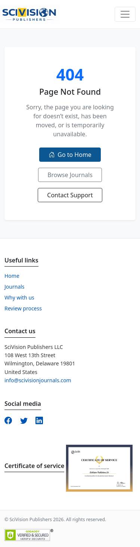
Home (11, 275)
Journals (14, 286)
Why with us (19, 297)
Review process (23, 308)
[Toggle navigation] (125, 14)
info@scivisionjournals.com (37, 380)
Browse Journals (70, 175)
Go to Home (70, 155)
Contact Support (70, 195)
